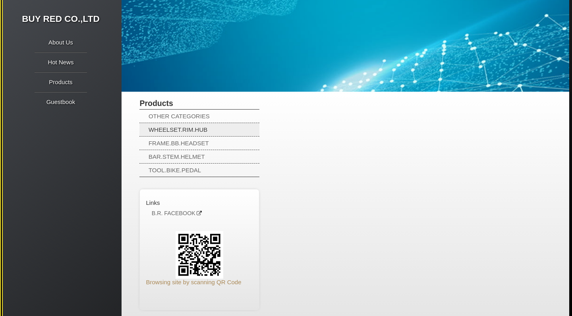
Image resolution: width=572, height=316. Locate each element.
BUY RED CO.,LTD (60, 19)
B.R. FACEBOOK (173, 213)
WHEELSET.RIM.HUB (178, 129)
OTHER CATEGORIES (179, 116)
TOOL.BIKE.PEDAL (175, 170)
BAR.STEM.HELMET (177, 156)
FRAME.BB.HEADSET (179, 143)
